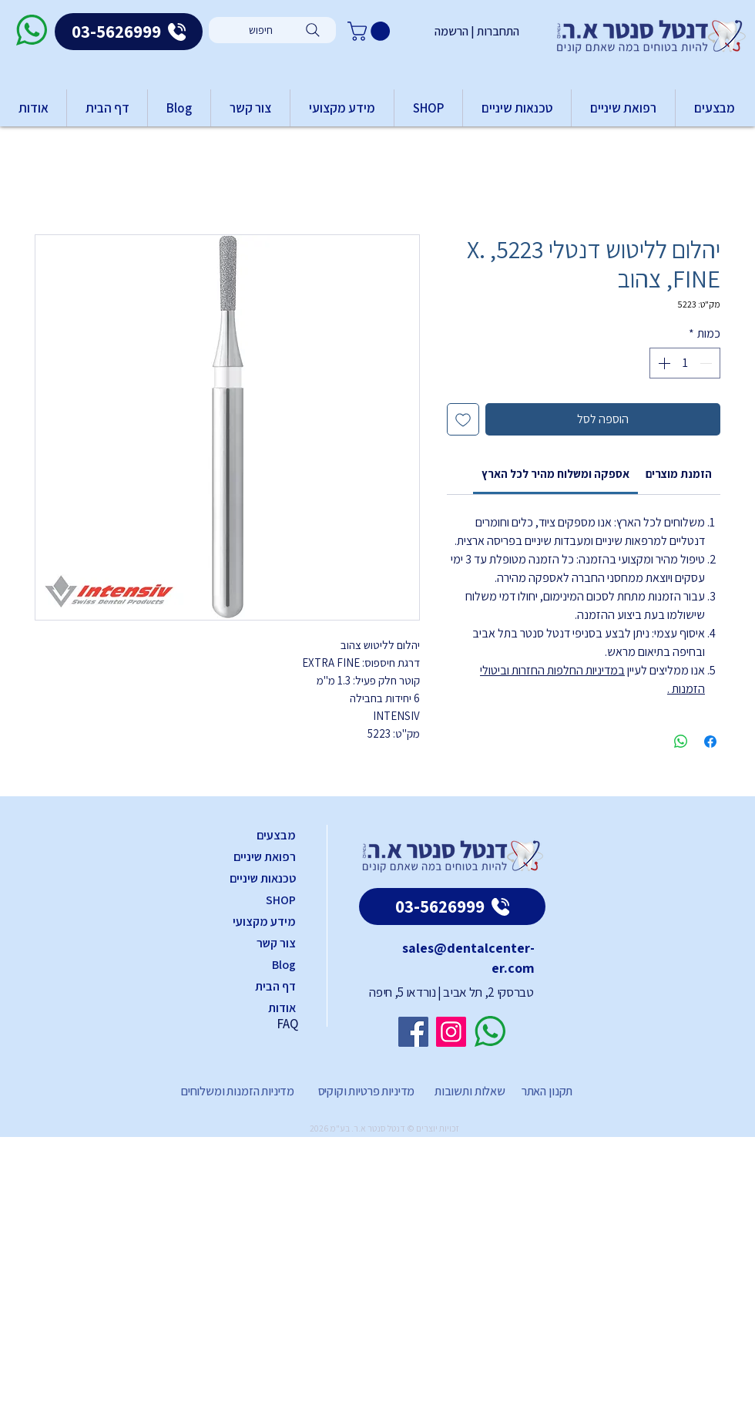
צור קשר (276, 943)
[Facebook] (413, 1032)
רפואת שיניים (264, 857)
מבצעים (276, 835)
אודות (282, 1008)
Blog (284, 965)
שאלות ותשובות (468, 1091)
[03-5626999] (129, 31)
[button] (370, 31)
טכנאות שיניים (263, 878)
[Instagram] (451, 1032)
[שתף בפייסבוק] (710, 741)
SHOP (281, 900)
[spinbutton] (684, 363)
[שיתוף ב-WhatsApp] (681, 741)
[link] (555, 473)
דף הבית (275, 986)
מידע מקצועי (264, 921)
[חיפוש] (272, 30)
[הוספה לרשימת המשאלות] (463, 419)
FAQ (287, 1023)
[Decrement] (707, 363)
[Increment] (662, 363)
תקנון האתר (547, 1091)
